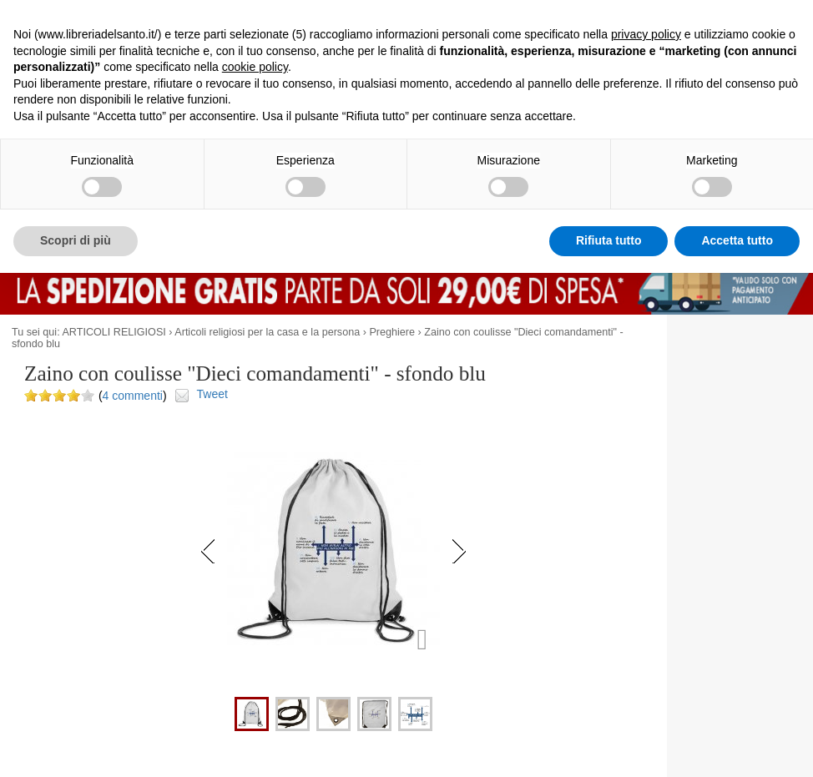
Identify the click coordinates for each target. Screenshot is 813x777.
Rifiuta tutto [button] (609, 240)
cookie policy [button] (255, 66)
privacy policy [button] (646, 34)
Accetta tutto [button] (737, 240)
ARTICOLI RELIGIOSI (113, 332)
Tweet (212, 394)
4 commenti (133, 395)
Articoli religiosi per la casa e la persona (267, 332)
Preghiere (392, 332)
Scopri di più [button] (75, 240)
